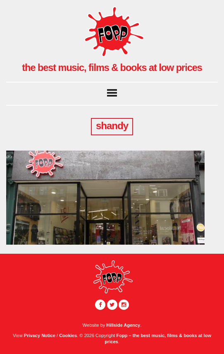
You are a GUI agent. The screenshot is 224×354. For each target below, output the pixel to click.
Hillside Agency (123, 325)
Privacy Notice (39, 335)
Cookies (68, 335)
